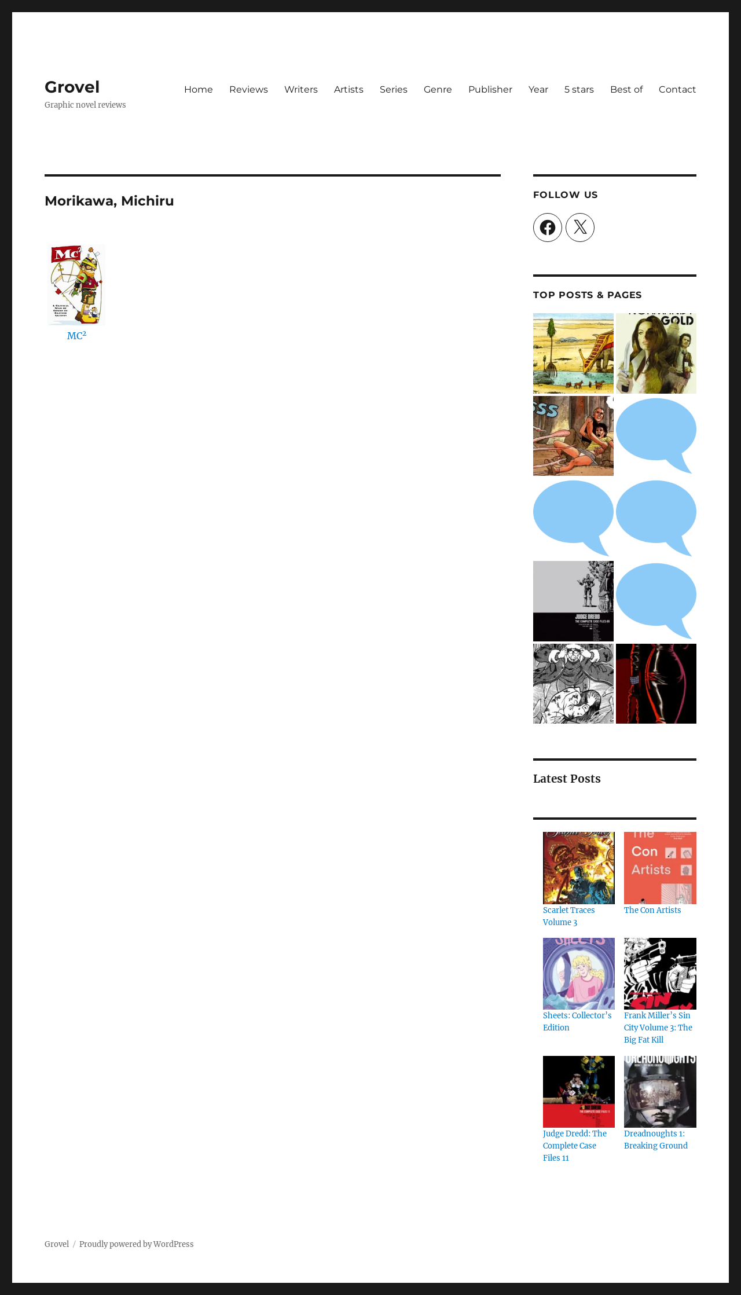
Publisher (490, 89)
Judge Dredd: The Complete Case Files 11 (575, 1146)
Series (394, 89)
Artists (349, 89)
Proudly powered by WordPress (136, 1244)
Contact (677, 89)
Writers (301, 89)
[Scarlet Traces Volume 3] (579, 868)
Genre (438, 89)
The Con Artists (652, 910)
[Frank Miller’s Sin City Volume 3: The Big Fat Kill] (660, 974)
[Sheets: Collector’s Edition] (579, 974)
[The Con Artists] (660, 868)
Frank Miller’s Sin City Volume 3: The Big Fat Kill (658, 1028)
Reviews (248, 89)
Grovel (72, 87)
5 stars (579, 89)
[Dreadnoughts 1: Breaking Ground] (660, 1092)
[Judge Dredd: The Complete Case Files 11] (579, 1092)
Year (538, 89)
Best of (626, 89)
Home (198, 89)
